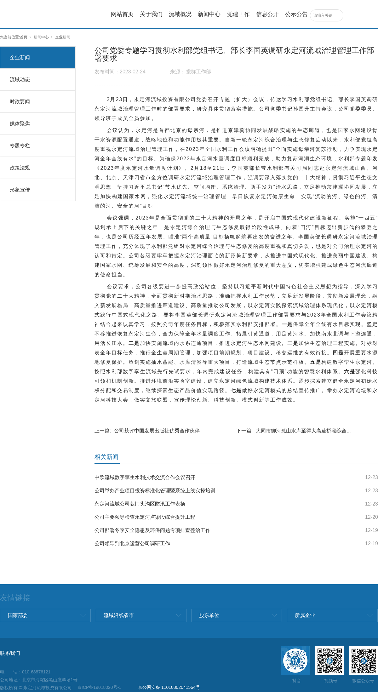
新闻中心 (209, 14)
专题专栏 (20, 145)
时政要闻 (20, 101)
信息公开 (267, 14)
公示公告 (296, 14)
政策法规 (20, 167)
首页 (23, 37)
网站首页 (122, 14)
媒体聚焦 (20, 123)
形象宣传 (20, 189)
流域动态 (20, 79)
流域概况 (180, 14)
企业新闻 (62, 37)
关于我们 (151, 14)
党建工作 (238, 14)
